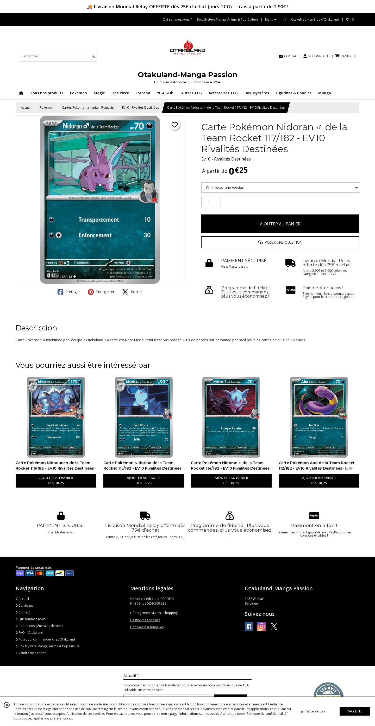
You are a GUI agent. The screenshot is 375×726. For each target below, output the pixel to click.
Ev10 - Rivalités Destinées (226, 159)
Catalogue (25, 605)
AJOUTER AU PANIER (280, 224)
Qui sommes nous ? (31, 619)
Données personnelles (147, 627)
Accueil (26, 107)
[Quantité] (211, 202)
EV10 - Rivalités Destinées (140, 107)
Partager (69, 292)
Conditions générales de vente (40, 626)
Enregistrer (101, 292)
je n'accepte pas (313, 711)
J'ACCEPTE (354, 711)
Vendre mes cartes (31, 653)
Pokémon (47, 107)
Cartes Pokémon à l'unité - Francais (88, 107)
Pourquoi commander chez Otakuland (45, 639)
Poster (132, 292)
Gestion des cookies (145, 620)
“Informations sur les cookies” (200, 713)
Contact (23, 612)
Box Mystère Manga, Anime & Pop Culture (48, 646)
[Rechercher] (93, 56)
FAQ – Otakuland (29, 632)
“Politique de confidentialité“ (267, 713)
